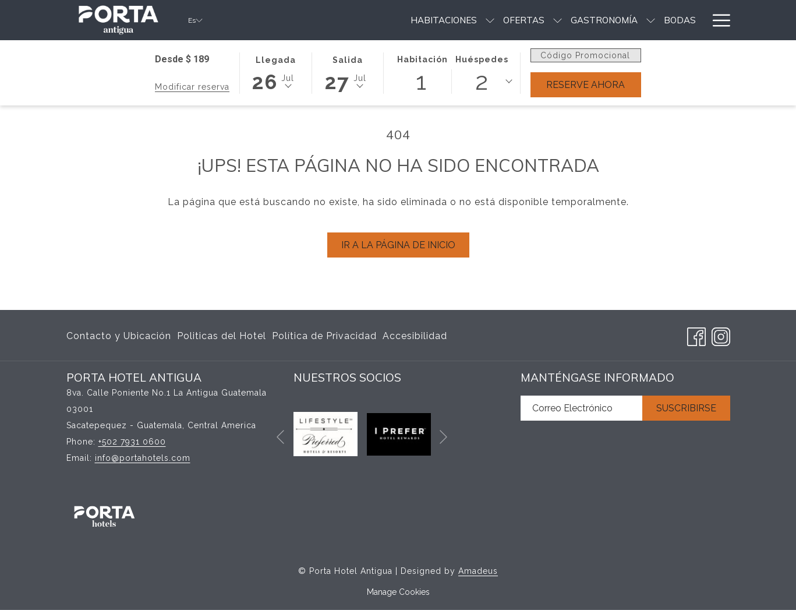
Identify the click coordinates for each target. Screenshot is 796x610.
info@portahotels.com (142, 458)
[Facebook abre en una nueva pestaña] (696, 334)
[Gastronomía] (544, 20)
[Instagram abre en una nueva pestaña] (721, 334)
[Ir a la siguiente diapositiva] (443, 436)
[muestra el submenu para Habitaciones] (429, 20)
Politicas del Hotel (221, 335)
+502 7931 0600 (132, 441)
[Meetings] (673, 20)
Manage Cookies (398, 592)
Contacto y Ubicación (118, 335)
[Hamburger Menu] (717, 20)
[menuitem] (120, 336)
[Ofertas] (463, 20)
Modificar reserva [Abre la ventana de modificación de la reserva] (192, 86)
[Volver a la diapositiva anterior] (280, 436)
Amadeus (478, 571)
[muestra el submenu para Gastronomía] (590, 20)
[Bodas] (619, 20)
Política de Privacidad (324, 335)
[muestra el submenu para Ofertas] (497, 20)
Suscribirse (686, 408)
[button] (275, 72)
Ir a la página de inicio (398, 245)
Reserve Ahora (585, 84)
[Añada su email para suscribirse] (581, 408)
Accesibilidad (415, 335)
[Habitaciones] (382, 20)
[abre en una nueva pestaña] (325, 433)
